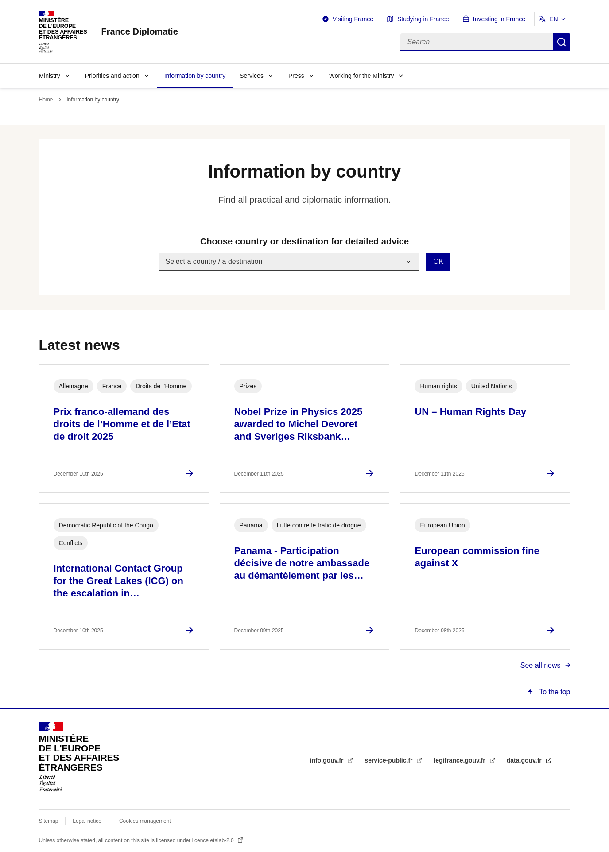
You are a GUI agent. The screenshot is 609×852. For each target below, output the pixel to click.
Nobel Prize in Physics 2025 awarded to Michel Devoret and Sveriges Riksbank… (298, 424)
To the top (553, 692)
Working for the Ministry (361, 75)
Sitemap (49, 821)
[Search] (476, 42)
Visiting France (353, 19)
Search (561, 42)
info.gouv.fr (327, 760)
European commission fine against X (477, 557)
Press (296, 75)
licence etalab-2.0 (213, 840)
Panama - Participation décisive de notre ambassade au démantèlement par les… (302, 563)
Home (46, 100)
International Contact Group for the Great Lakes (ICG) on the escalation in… (118, 581)
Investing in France (499, 19)
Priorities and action (112, 75)
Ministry (49, 75)
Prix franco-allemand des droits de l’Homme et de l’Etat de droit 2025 (122, 424)
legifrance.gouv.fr (460, 760)
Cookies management (145, 821)
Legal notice (87, 821)
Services (252, 75)
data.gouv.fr (525, 760)
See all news (540, 665)
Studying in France (423, 19)
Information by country (195, 75)
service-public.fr (389, 760)
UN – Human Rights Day (470, 411)
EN (553, 19)
